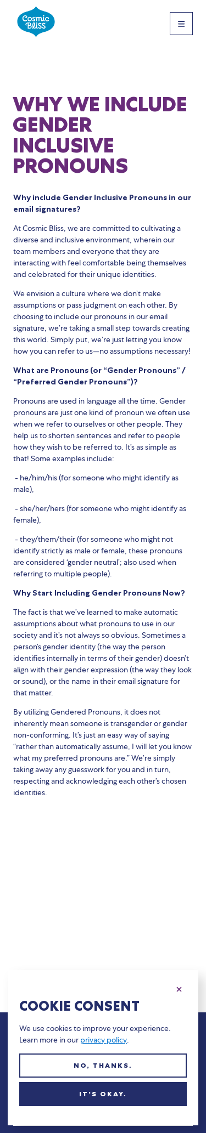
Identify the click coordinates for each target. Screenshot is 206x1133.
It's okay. (103, 1094)
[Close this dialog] (179, 988)
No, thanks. (103, 1065)
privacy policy (103, 1040)
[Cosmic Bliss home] (36, 23)
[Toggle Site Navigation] (181, 23)
